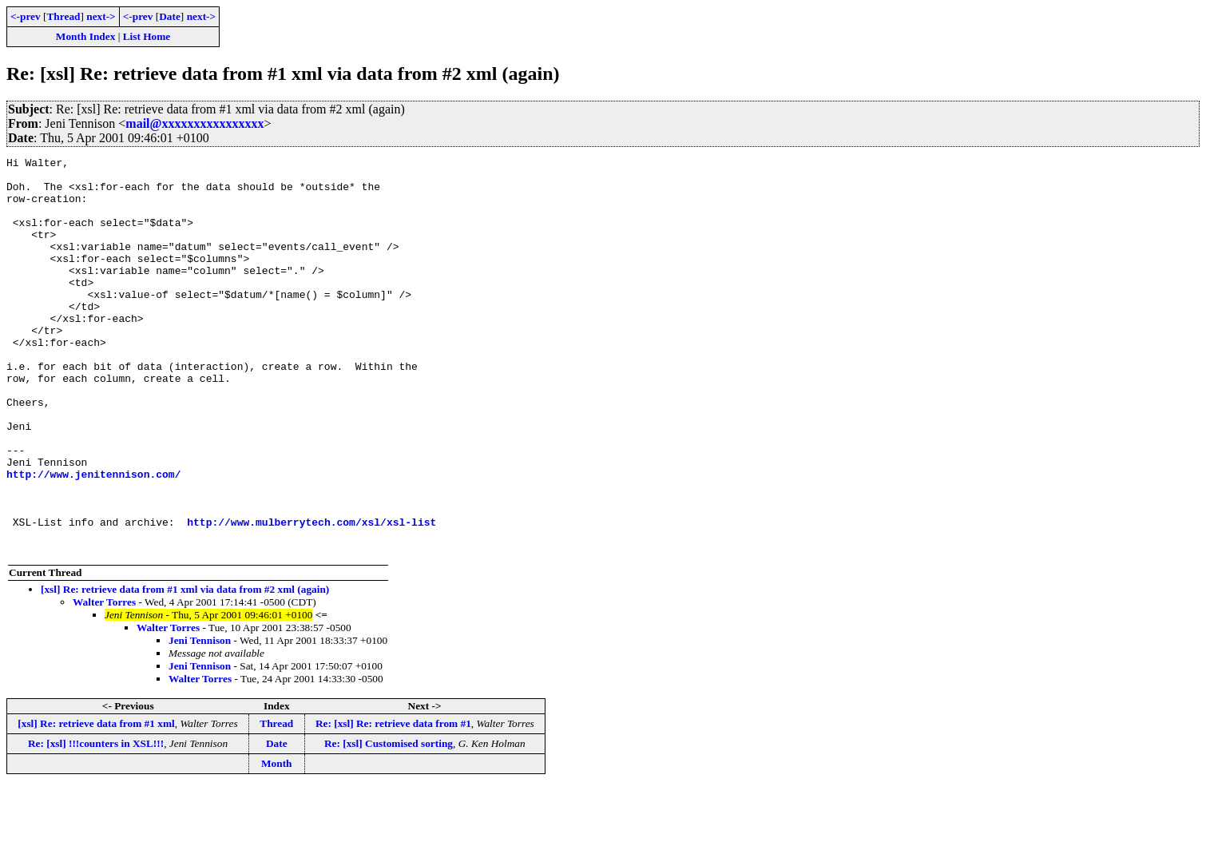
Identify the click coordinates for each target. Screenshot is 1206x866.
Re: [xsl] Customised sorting (388, 822)
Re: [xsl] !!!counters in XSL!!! (96, 822)
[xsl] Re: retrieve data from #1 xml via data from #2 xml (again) (185, 668)
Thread (63, 16)
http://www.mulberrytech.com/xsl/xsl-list (311, 596)
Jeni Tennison (200, 719)
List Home (147, 36)
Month (276, 842)
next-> (100, 16)
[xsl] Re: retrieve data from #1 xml (96, 802)
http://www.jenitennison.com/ (93, 538)
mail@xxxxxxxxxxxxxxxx (194, 123)
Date (170, 16)
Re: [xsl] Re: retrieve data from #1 (393, 802)
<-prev (25, 16)
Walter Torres (104, 681)
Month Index (85, 36)
